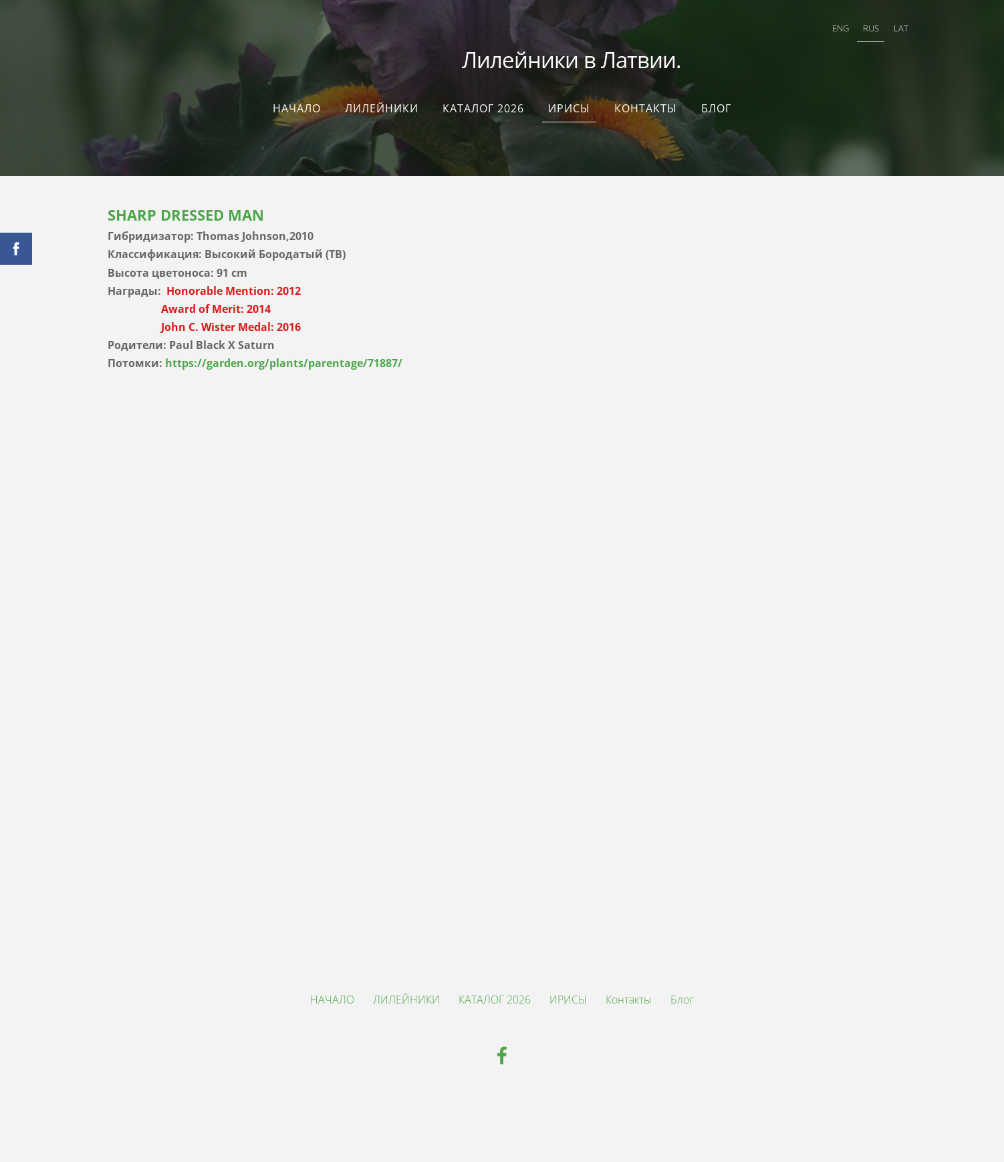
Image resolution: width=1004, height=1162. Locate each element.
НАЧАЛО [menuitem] (297, 101)
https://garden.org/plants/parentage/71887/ (283, 356)
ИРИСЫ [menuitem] (569, 101)
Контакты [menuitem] (645, 101)
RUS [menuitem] (853, 31)
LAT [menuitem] (883, 31)
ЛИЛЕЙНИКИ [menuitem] (381, 101)
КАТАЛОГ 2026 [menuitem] (483, 101)
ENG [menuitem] (822, 31)
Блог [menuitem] (716, 101)
